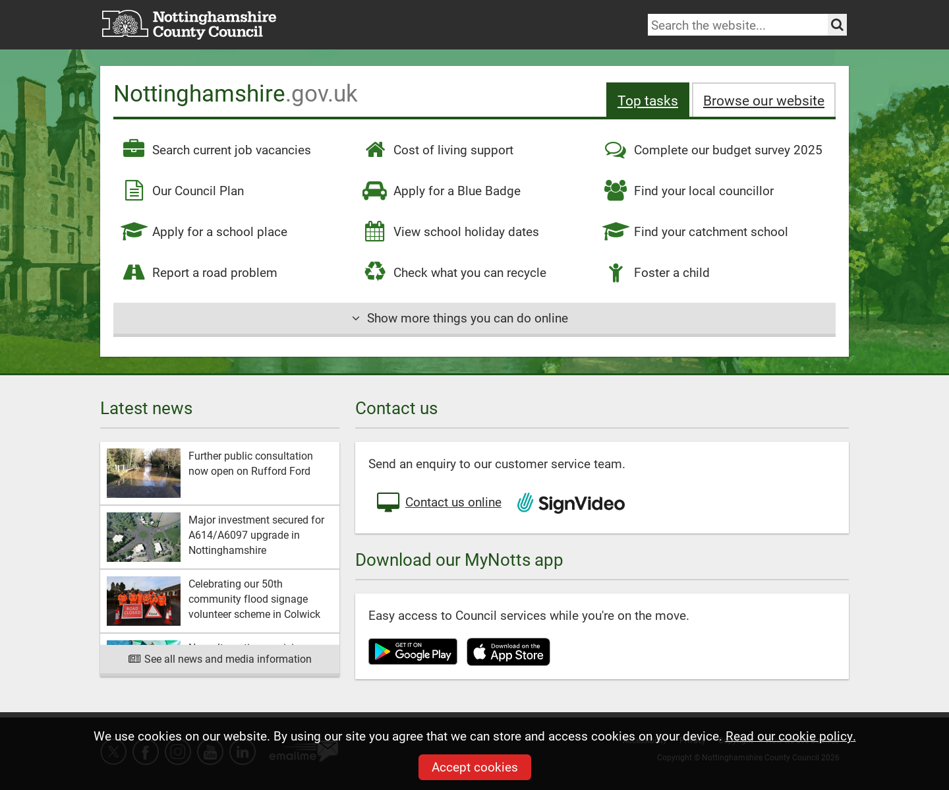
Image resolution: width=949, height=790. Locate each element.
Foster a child (656, 272)
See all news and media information (220, 658)
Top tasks (648, 99)
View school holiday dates (450, 231)
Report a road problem (198, 272)
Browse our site (763, 99)
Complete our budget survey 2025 (712, 149)
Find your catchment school (695, 231)
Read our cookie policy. (791, 735)
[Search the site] (837, 25)
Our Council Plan (182, 190)
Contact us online (438, 503)
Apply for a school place (203, 231)
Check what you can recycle (453, 272)
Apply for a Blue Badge (441, 190)
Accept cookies (475, 766)
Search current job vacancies (215, 149)
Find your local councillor (688, 190)
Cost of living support (437, 149)
